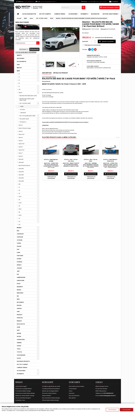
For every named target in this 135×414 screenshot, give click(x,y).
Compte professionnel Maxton (51, 388)
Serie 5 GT (21, 144)
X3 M (20, 196)
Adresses (71, 393)
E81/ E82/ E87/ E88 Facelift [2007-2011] (27, 99)
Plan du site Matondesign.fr (23, 398)
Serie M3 (21, 168)
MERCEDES (20, 293)
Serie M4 (21, 172)
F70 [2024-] (23, 122)
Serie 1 (20, 92)
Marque (103, 29)
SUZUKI (19, 346)
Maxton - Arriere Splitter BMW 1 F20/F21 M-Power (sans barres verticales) (90, 165)
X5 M (20, 209)
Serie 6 (21, 147)
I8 (19, 83)
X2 (19, 190)
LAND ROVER (20, 280)
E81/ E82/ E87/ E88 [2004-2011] (28, 96)
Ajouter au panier (106, 41)
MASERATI (20, 287)
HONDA (19, 259)
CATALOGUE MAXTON (29, 14)
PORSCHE (20, 318)
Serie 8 (21, 156)
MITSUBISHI (20, 302)
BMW (18, 71)
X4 (19, 200)
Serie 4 (21, 137)
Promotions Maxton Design (23, 391)
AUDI (18, 64)
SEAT (18, 330)
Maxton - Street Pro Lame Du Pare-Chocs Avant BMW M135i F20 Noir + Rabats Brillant (110, 165)
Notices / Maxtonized (110, 14)
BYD (18, 231)
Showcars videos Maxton (49, 393)
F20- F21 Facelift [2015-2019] (27, 116)
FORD (18, 252)
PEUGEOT (19, 315)
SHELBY (19, 333)
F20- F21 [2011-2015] (25, 103)
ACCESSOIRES (72, 14)
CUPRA (19, 243)
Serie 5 (21, 140)
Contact (99, 382)
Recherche (34, 49)
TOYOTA (19, 352)
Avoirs (70, 391)
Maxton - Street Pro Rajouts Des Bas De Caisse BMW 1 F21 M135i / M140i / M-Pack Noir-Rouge (51, 166)
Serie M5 (21, 175)
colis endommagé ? (21, 386)
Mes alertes (72, 398)
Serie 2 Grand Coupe (25, 128)
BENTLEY (19, 68)
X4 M (20, 203)
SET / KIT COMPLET (45, 14)
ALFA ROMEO (20, 58)
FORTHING (20, 255)
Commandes (73, 388)
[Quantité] (91, 41)
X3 (19, 193)
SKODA (19, 336)
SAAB (18, 327)
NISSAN (19, 305)
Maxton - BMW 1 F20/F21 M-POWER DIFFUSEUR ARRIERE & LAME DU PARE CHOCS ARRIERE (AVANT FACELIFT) (71, 166)
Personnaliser (112, 409)
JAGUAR (19, 268)
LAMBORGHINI (21, 277)
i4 (19, 77)
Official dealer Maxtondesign (50, 400)
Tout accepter (126, 409)
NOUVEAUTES (95, 14)
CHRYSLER (20, 237)
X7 (19, 218)
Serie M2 (21, 162)
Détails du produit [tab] (60, 73)
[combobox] (27, 43)
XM (19, 184)
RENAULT (19, 321)
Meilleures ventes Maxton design (24, 395)
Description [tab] (46, 73)
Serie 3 (21, 131)
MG (18, 296)
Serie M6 (21, 178)
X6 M (20, 215)
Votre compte (74, 382)
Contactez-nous (20, 400)
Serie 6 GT (21, 150)
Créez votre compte (101, 1)
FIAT (18, 249)
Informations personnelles (76, 386)
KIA (18, 274)
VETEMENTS (84, 14)
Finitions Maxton (46, 395)
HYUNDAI (19, 262)
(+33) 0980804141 (29, 1)
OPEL (18, 311)
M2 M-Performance (24, 165)
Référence (85, 29)
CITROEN (19, 240)
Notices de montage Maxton (23, 388)
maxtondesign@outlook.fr (48, 1)
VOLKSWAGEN (21, 355)
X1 (19, 187)
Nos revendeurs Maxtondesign (51, 398)
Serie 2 (21, 125)
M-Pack (22, 109)
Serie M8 (21, 181)
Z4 (19, 221)
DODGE (19, 246)
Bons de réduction (74, 395)
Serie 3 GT (21, 134)
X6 (19, 212)
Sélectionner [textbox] (20, 43)
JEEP (18, 271)
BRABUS (19, 227)
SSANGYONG (21, 339)
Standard (23, 112)
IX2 (19, 224)
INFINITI (19, 265)
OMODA (19, 308)
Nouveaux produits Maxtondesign (25, 393)
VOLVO (19, 358)
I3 (19, 74)
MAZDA (19, 290)
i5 (19, 80)
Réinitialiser (24, 49)
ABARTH (19, 55)
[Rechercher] (73, 7)
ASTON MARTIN (21, 61)
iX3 (19, 89)
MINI (18, 299)
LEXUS (18, 283)
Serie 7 (21, 153)
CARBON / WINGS (59, 14)
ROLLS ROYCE (21, 324)
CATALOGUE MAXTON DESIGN (25, 52)
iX (19, 86)
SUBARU (19, 342)
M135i (21, 106)
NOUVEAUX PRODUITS (23, 361)
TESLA (18, 349)
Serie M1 (21, 159)
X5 (19, 206)
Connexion (90, 1)
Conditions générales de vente (51, 386)
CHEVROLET (20, 234)
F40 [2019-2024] (24, 119)
